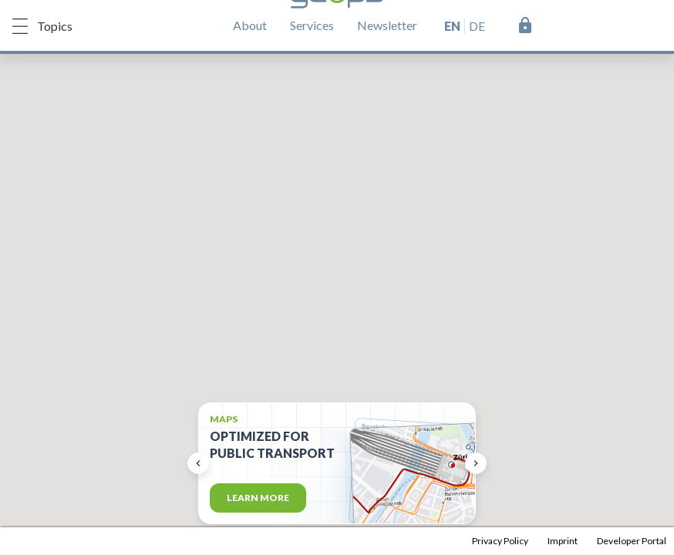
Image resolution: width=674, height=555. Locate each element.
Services (312, 25)
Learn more (258, 497)
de (477, 25)
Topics (42, 26)
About (250, 25)
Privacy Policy (500, 541)
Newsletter (387, 25)
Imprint (563, 541)
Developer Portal (631, 541)
